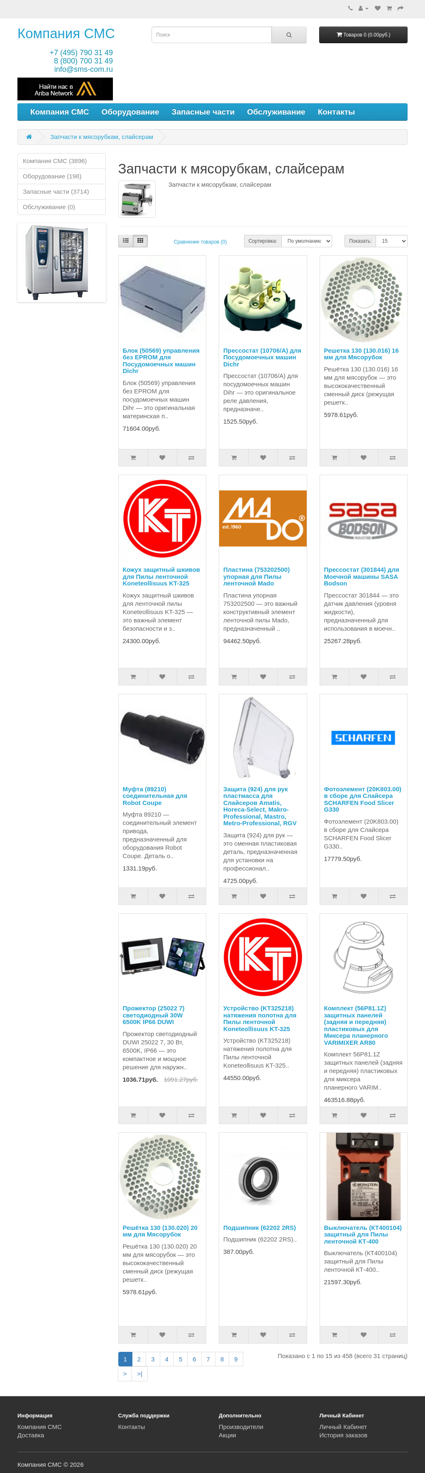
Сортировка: (263, 241)
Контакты (336, 111)
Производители (241, 1426)
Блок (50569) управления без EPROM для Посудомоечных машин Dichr (161, 361)
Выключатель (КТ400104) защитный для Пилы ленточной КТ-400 (363, 1234)
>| (139, 1373)
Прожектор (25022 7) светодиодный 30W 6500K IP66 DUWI (154, 1015)
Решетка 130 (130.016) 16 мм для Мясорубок (361, 354)
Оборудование (130, 111)
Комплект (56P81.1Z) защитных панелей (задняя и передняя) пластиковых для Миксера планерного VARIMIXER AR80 (356, 1025)
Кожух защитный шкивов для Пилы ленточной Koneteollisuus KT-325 (161, 576)
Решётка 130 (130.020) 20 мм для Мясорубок (160, 1231)
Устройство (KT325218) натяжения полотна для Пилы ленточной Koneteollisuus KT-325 (259, 1018)
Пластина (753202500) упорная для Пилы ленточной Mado (256, 576)
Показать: (360, 241)
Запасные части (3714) (56, 191)
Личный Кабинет (343, 1426)
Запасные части (203, 111)
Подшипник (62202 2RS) (259, 1227)
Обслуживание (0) (49, 206)
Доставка (30, 1435)
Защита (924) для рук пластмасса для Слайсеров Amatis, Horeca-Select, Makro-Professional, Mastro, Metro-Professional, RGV (260, 806)
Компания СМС (66, 33)
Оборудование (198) (52, 176)
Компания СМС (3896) (55, 160)
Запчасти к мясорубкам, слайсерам (101, 136)
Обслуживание (276, 111)
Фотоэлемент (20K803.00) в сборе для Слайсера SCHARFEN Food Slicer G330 (363, 799)
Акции (227, 1435)
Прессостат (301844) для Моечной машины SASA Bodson (361, 576)
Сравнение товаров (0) (200, 242)
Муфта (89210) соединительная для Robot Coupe (155, 795)
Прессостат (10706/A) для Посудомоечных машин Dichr (262, 357)
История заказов (344, 1435)
